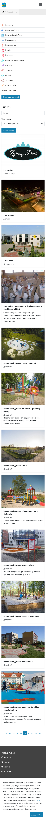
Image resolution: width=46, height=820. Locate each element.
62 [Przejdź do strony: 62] (14, 733)
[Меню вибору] (40, 4)
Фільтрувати (8, 130)
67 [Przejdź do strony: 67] (32, 733)
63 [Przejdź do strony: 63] (17, 733)
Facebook (6, 757)
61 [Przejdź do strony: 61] (10, 733)
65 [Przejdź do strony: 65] (25, 733)
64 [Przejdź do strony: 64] (21, 733)
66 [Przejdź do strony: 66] (28, 733)
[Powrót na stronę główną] (3, 12)
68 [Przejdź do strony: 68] (36, 733)
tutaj (38, 800)
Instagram (6, 772)
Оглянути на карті (11, 97)
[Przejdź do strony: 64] (3, 733)
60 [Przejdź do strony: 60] (6, 733)
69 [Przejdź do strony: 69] (39, 733)
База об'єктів (12, 12)
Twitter (5, 762)
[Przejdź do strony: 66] (43, 733)
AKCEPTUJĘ (36, 815)
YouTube (5, 767)
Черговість (6, 119)
